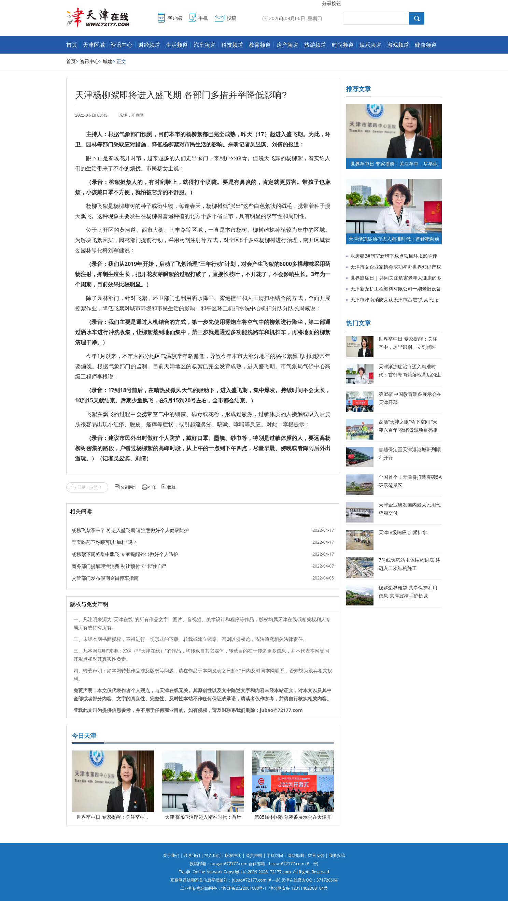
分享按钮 (331, 3)
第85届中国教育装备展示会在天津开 (292, 817)
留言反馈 (316, 855)
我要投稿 (337, 855)
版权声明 (233, 855)
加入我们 (212, 855)
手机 (203, 18)
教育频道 (260, 44)
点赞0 (95, 487)
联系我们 (192, 855)
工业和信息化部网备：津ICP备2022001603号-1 (223, 888)
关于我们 (171, 855)
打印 (152, 487)
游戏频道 (398, 44)
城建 (107, 61)
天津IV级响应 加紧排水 (403, 532)
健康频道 (426, 44)
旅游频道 (315, 44)
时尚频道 (343, 44)
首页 (71, 44)
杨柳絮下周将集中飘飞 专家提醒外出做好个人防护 (125, 554)
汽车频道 (204, 44)
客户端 (175, 18)
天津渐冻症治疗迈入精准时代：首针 (203, 817)
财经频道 (149, 44)
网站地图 (295, 855)
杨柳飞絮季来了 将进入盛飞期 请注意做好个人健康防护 (130, 530)
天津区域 (94, 44)
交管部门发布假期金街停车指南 (105, 578)
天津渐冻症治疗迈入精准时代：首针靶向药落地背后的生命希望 (410, 374)
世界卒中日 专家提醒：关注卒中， (113, 817)
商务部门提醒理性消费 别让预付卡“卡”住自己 (119, 566)
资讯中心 (121, 44)
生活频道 (177, 44)
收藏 (171, 487)
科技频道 (232, 44)
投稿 (231, 18)
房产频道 (287, 44)
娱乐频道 (370, 44)
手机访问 (275, 855)
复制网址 (129, 487)
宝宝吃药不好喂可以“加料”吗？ (104, 542)
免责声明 (254, 855)
